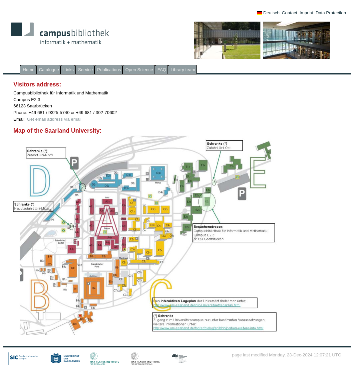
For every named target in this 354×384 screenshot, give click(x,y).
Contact (289, 12)
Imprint (306, 12)
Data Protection (331, 12)
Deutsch (268, 12)
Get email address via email (54, 119)
